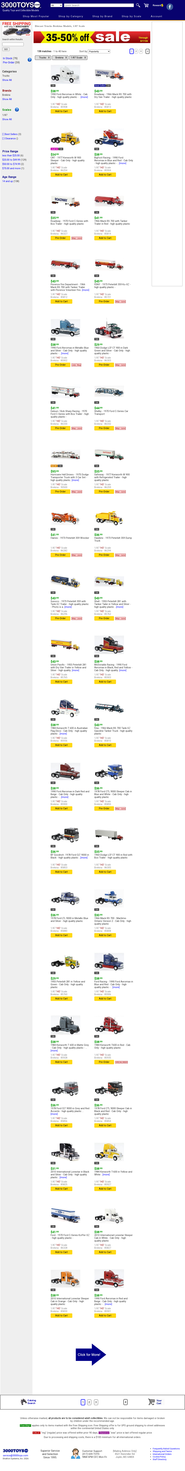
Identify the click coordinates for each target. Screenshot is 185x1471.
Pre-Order (8, 62)
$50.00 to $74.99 (11, 164)
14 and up (7, 181)
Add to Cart (61, 111)
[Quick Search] (99, 5)
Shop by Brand (102, 16)
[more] (84, 97)
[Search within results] (13, 44)
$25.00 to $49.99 (11, 159)
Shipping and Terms (162, 1451)
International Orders (162, 1454)
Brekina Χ (61, 57)
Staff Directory (159, 1459)
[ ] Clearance (9, 138)
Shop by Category (71, 16)
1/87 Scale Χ (78, 57)
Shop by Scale (131, 16)
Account (156, 16)
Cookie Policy (159, 1456)
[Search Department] (56, 5)
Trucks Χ (44, 57)
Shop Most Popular (36, 16)
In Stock (7, 58)
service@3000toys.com (15, 1455)
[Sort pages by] (99, 51)
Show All (7, 80)
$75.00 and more (11, 168)
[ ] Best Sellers (10, 134)
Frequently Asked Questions (166, 1448)
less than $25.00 (11, 155)
